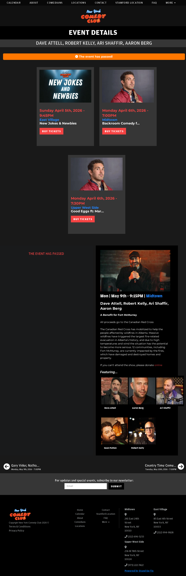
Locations (78, 2)
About (34, 2)
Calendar (14, 2)
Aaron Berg (137, 408)
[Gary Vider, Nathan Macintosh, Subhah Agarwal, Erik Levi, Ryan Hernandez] (22, 467)
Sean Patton (110, 448)
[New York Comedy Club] (93, 15)
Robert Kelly (137, 448)
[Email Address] (85, 486)
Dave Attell (110, 408)
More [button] (171, 2)
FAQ (154, 2)
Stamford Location (129, 2)
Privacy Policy (16, 530)
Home (80, 510)
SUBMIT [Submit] (116, 486)
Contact (101, 2)
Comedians (54, 2)
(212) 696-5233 (136, 536)
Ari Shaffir (165, 408)
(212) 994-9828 (165, 532)
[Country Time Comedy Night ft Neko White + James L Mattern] (164, 467)
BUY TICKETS (51, 131)
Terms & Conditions (19, 526)
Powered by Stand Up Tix (139, 570)
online (158, 365)
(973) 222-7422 (136, 565)
